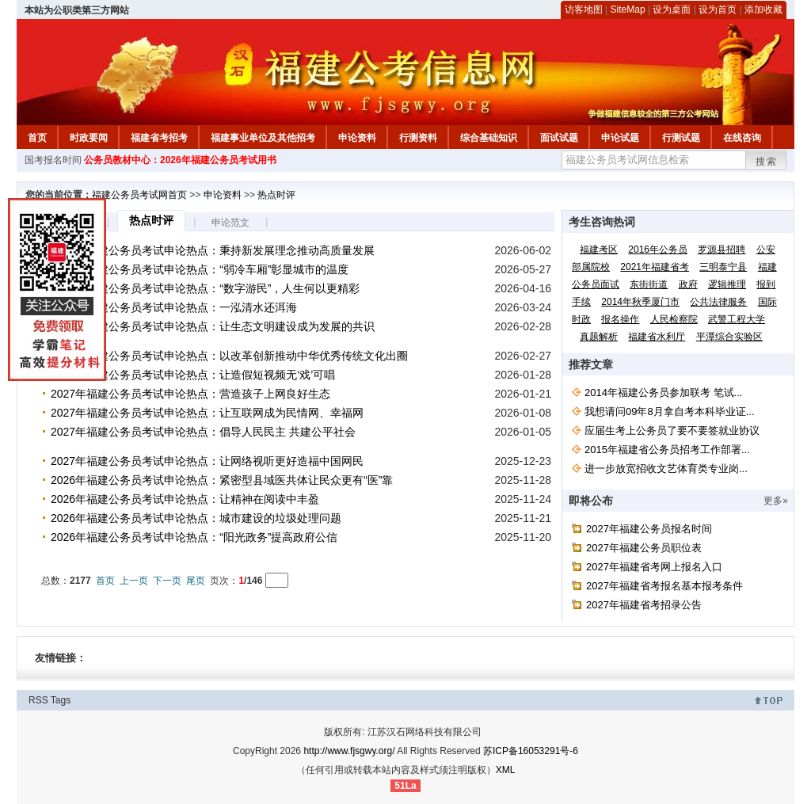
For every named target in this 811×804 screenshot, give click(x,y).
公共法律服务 (718, 301)
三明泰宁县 (723, 266)
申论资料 (357, 137)
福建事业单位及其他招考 (263, 137)
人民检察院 (674, 319)
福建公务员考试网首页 (139, 194)
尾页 (195, 580)
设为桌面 (672, 9)
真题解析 (599, 336)
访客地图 (584, 9)
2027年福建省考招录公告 (644, 605)
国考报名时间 (53, 160)
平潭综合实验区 (729, 336)
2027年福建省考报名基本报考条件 (664, 586)
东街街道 (649, 284)
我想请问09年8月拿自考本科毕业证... (669, 411)
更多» (775, 500)
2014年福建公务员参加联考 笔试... (663, 392)
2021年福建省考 (654, 266)
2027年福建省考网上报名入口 (654, 567)
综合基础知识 (488, 137)
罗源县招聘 (721, 249)
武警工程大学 (736, 319)
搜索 (767, 161)
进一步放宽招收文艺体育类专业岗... (666, 468)
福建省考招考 (159, 137)
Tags (60, 700)
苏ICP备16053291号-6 (530, 750)
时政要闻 (89, 137)
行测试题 (681, 137)
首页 (37, 137)
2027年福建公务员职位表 (644, 548)
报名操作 (620, 319)
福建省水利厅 (656, 336)
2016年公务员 (657, 249)
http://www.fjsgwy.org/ (348, 750)
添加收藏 (763, 9)
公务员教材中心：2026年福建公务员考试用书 (180, 160)
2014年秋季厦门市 (640, 301)
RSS (38, 700)
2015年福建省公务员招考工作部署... (667, 449)
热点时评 (276, 194)
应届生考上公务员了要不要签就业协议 (672, 430)
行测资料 (418, 137)
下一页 (167, 580)
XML (506, 769)
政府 (688, 284)
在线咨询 (742, 137)
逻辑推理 (727, 284)
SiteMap (628, 9)
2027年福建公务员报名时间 (649, 529)
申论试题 (620, 137)
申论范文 (230, 222)
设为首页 (718, 9)
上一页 (134, 580)
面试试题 (559, 137)
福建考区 (599, 249)
